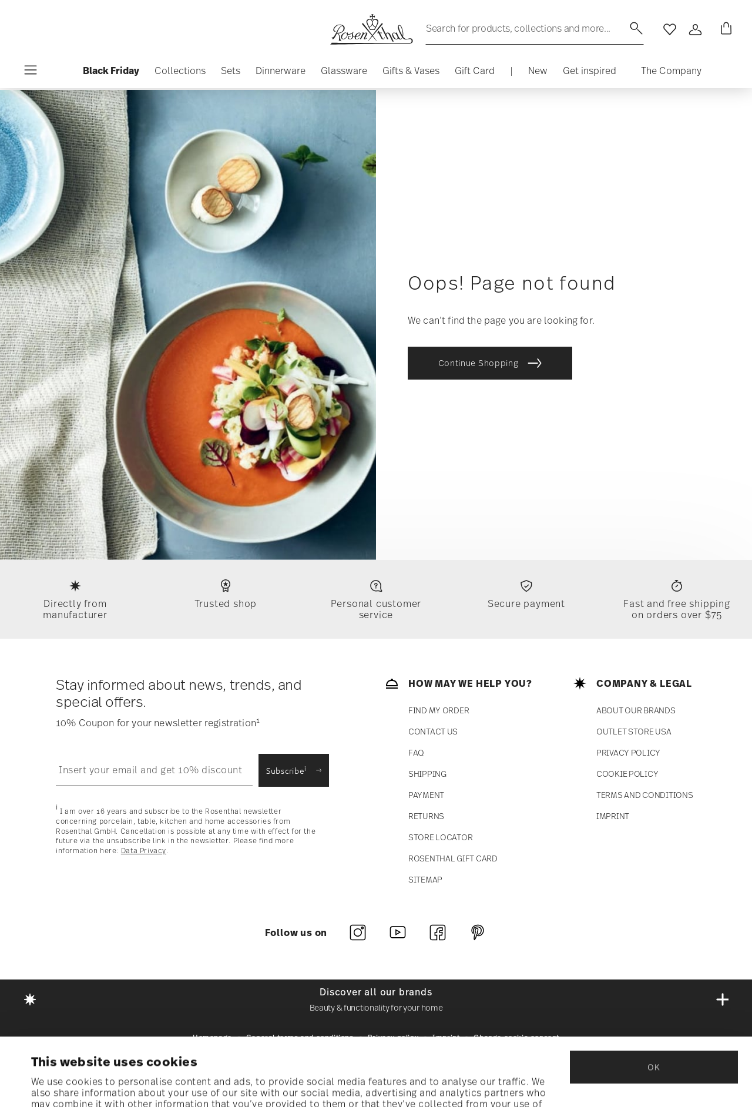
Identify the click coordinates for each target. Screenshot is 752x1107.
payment (426, 794)
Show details (61, 1082)
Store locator (440, 837)
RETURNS (426, 815)
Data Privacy (143, 850)
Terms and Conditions (644, 794)
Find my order (438, 710)
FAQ (416, 752)
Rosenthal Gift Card (453, 858)
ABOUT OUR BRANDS (636, 710)
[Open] (695, 29)
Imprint (612, 815)
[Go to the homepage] (371, 29)
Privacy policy (628, 752)
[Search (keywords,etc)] (534, 28)
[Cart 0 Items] (724, 29)
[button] (180, 73)
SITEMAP (425, 879)
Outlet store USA (634, 731)
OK (653, 1003)
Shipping (427, 773)
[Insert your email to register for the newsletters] (154, 770)
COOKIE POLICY (627, 773)
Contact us (433, 731)
